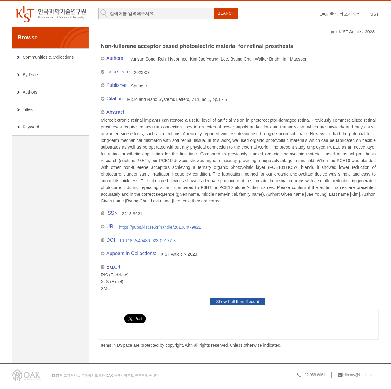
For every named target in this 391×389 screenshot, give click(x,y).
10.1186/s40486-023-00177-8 (147, 240)
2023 (370, 31)
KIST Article (350, 31)
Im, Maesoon (295, 59)
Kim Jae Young (204, 59)
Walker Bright (267, 59)
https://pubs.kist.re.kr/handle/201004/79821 (160, 227)
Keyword (31, 126)
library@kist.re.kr (359, 375)
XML (105, 288)
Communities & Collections (48, 57)
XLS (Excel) (112, 281)
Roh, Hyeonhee (173, 59)
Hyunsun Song (141, 59)
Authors (30, 92)
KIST (374, 14)
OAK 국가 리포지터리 (340, 14)
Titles (28, 109)
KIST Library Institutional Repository (50, 14)
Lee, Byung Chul (237, 59)
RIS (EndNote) (115, 274)
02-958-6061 (315, 375)
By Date (30, 74)
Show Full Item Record (237, 301)
